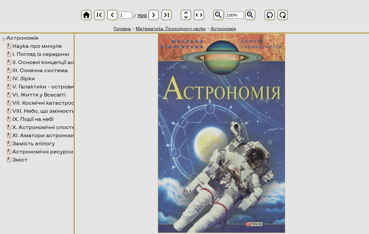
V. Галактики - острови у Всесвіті (56, 86)
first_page (99, 15)
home (86, 15)
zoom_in (250, 15)
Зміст (20, 159)
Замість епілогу (33, 143)
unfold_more (186, 15)
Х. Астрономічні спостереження (55, 127)
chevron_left (112, 15)
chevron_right (153, 15)
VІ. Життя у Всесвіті (39, 94)
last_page (166, 15)
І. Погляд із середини (40, 54)
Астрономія (22, 37)
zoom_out (218, 15)
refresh (269, 15)
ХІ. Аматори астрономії (44, 135)
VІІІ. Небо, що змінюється (46, 111)
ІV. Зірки (23, 78)
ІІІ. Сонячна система (40, 70)
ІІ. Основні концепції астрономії (54, 62)
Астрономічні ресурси (42, 151)
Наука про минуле (37, 46)
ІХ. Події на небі (33, 119)
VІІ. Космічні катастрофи (46, 102)
